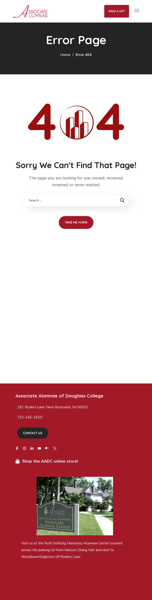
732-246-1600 (29, 417)
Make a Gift (117, 11)
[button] (32, 433)
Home (65, 54)
